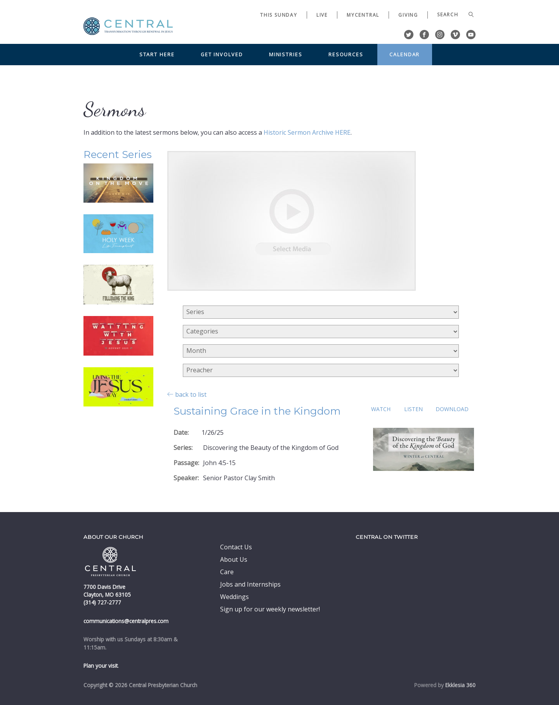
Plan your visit (100, 665)
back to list (187, 394)
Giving (408, 15)
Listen (413, 409)
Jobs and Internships (250, 584)
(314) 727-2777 (102, 602)
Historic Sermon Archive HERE (307, 132)
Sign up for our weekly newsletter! (270, 609)
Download (452, 409)
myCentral (363, 15)
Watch (381, 409)
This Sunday (278, 15)
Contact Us (236, 547)
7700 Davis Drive (104, 586)
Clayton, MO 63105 (107, 594)
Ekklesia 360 (460, 685)
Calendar (404, 54)
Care (227, 572)
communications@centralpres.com (125, 621)
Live (322, 15)
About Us (233, 559)
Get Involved (222, 54)
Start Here (157, 54)
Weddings (234, 596)
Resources (345, 54)
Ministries (285, 54)
